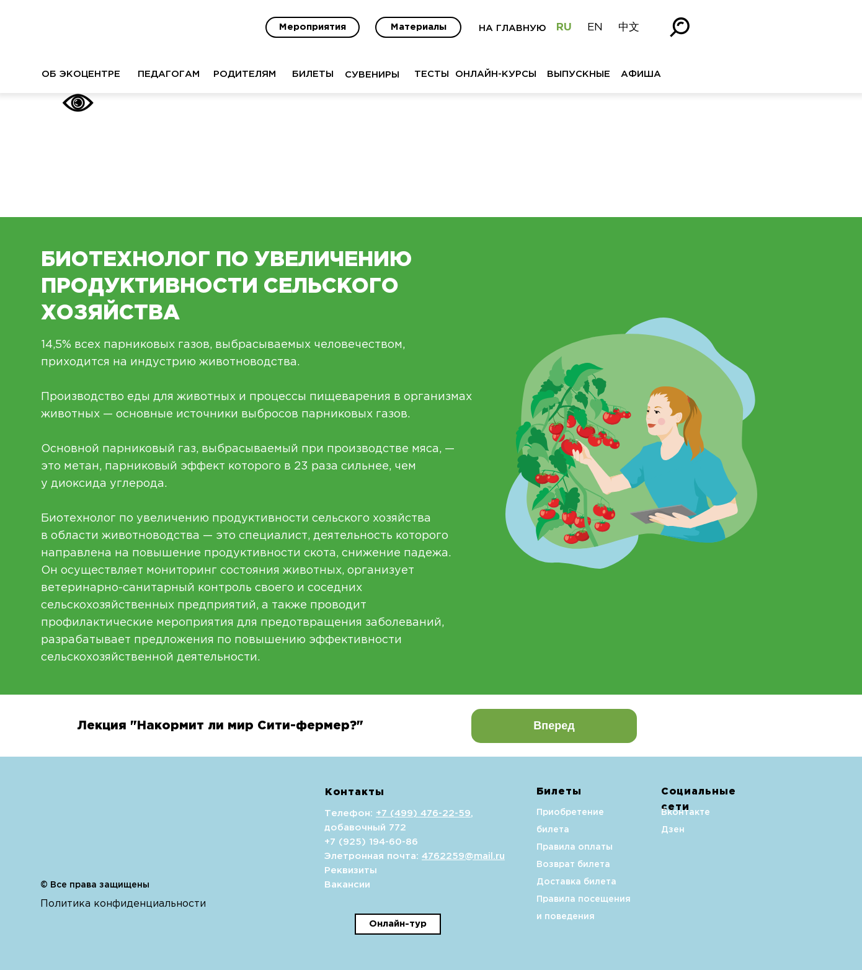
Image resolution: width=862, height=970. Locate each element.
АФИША (641, 74)
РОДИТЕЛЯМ (244, 74)
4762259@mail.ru (463, 856)
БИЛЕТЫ (313, 74)
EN (595, 27)
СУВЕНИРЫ (372, 75)
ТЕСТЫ (431, 74)
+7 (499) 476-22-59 (423, 813)
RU (564, 27)
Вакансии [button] (347, 885)
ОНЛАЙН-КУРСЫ (495, 74)
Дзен (673, 830)
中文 (628, 27)
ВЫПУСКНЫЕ (578, 74)
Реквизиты (350, 870)
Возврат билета (573, 864)
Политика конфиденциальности (123, 904)
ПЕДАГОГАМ (169, 74)
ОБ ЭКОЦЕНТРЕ (81, 74)
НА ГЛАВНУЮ (512, 28)
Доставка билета (576, 882)
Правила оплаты (574, 847)
